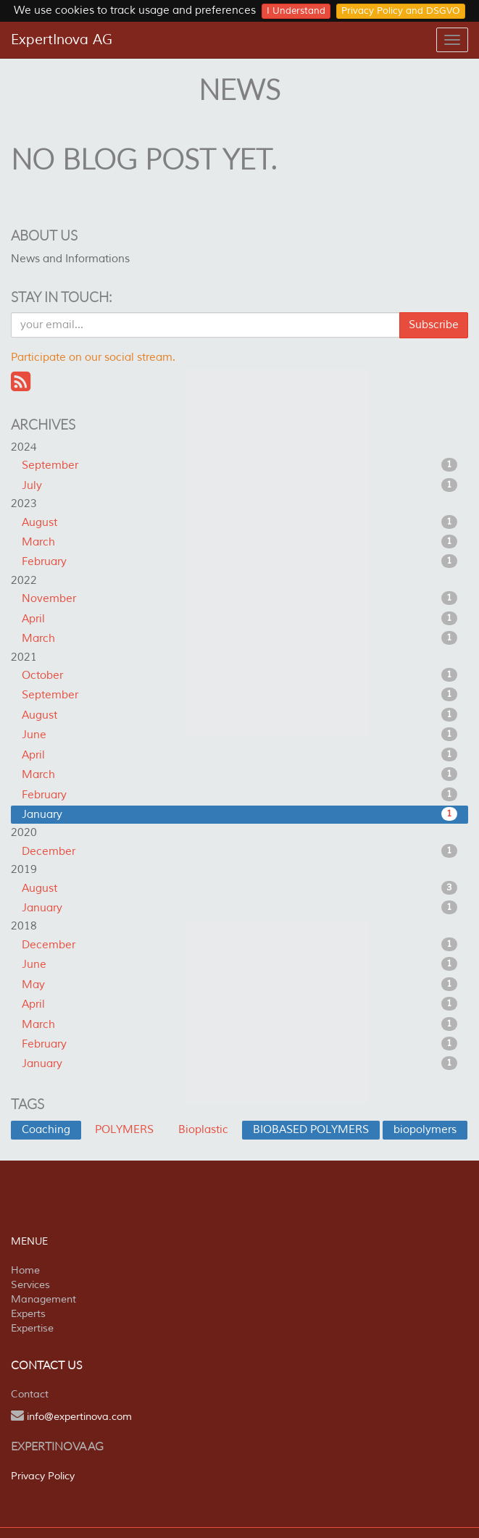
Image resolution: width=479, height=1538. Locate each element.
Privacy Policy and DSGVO (400, 11)
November (239, 598)
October (239, 675)
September (239, 465)
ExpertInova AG (61, 40)
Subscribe (434, 325)
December (239, 851)
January (239, 814)
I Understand (296, 11)
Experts (28, 1314)
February (239, 561)
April (239, 618)
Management (43, 1299)
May (239, 984)
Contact (30, 1394)
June (239, 734)
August (239, 522)
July (239, 485)
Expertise (32, 1328)
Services (30, 1285)
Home (25, 1270)
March (239, 542)
